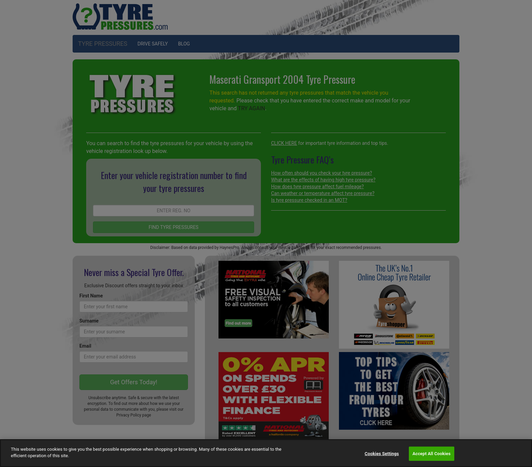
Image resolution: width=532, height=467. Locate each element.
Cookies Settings (382, 453)
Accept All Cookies (432, 453)
